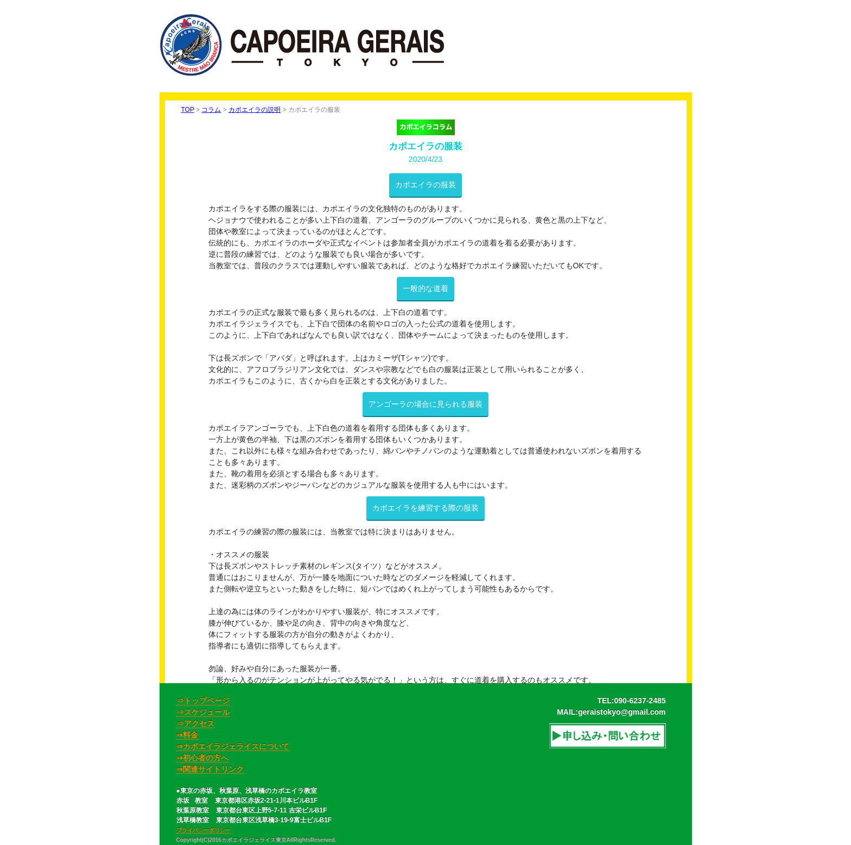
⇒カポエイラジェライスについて (232, 746)
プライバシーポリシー (203, 830)
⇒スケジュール (203, 712)
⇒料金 (187, 734)
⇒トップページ (203, 700)
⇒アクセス (195, 723)
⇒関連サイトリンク (210, 769)
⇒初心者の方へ (202, 757)
